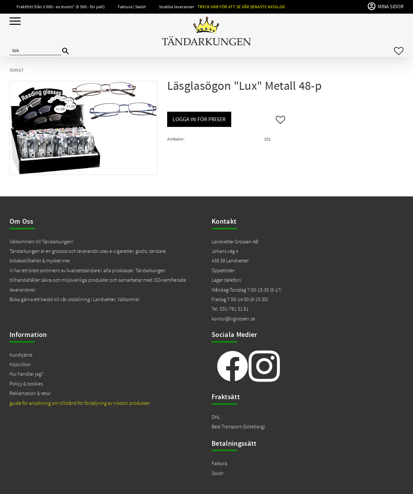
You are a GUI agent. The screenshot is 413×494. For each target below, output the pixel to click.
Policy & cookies (26, 384)
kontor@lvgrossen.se (233, 319)
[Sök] (65, 51)
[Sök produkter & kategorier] (35, 51)
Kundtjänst (21, 355)
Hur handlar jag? (26, 374)
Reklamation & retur (30, 393)
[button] (15, 21)
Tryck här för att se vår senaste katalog (241, 7)
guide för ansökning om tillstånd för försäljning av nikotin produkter (80, 403)
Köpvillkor (20, 364)
